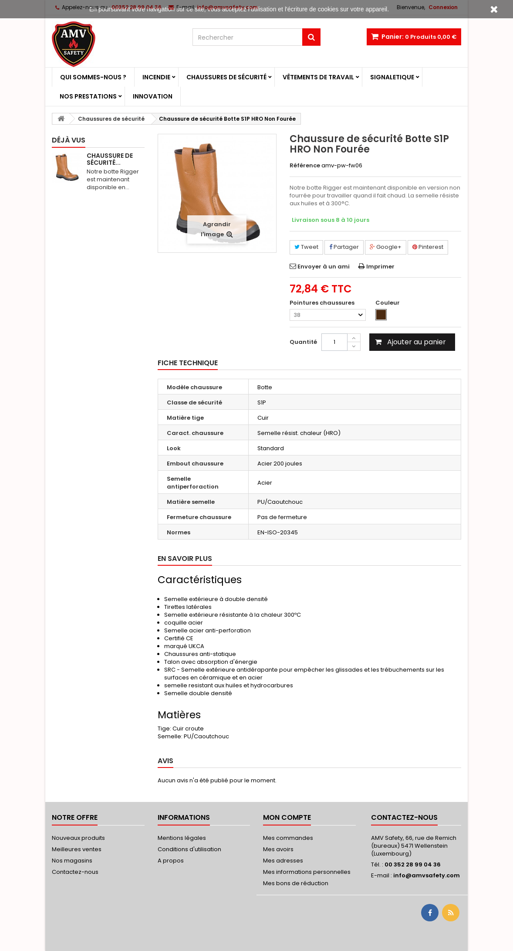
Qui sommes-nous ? (93, 77)
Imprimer (380, 266)
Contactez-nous (75, 872)
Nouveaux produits (78, 838)
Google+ (386, 247)
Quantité (303, 342)
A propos (171, 860)
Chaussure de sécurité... (110, 159)
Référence (305, 166)
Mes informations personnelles (307, 872)
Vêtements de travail (318, 77)
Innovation (152, 96)
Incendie (156, 77)
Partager (344, 247)
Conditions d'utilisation (189, 849)
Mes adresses (283, 860)
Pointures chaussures (323, 303)
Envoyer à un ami (323, 266)
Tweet (306, 247)
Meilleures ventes (76, 849)
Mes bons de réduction (295, 883)
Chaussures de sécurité (226, 77)
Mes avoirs (278, 849)
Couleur (388, 303)
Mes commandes (288, 838)
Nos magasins (72, 860)
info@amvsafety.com (426, 875)
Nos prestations (88, 96)
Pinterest (427, 247)
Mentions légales (182, 838)
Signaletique (392, 77)
